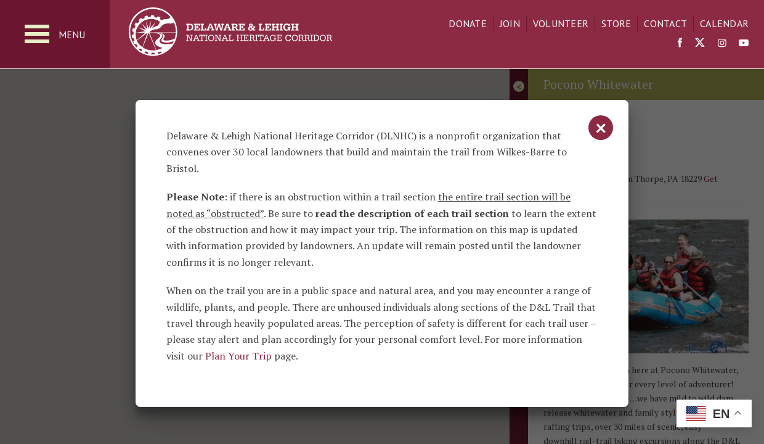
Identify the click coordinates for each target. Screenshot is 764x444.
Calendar (724, 23)
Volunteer (560, 23)
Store (616, 23)
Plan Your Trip (238, 356)
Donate (468, 23)
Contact (665, 23)
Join (510, 23)
